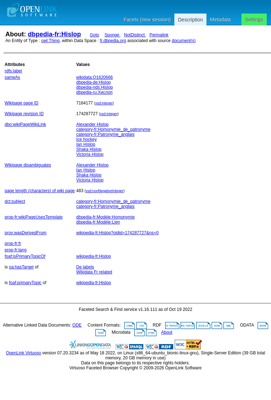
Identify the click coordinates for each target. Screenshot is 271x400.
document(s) (184, 40)
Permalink (158, 34)
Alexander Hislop (92, 124)
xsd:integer (104, 103)
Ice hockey (86, 139)
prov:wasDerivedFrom (25, 232)
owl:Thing (50, 40)
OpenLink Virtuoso (23, 352)
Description (190, 19)
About (166, 332)
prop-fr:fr (13, 243)
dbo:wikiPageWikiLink (25, 124)
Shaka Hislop (89, 149)
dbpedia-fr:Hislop (54, 34)
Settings (254, 19)
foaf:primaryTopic (25, 282)
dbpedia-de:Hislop (93, 82)
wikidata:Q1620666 (94, 77)
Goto (94, 34)
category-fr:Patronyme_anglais (105, 134)
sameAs (12, 77)
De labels (85, 267)
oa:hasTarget (21, 267)
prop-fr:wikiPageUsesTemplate (34, 217)
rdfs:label (13, 70)
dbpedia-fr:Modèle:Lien (98, 222)
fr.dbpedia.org (113, 40)
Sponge (112, 34)
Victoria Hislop (89, 154)
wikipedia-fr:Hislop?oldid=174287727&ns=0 (117, 232)
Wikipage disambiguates (28, 165)
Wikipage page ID (22, 103)
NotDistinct (135, 34)
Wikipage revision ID (24, 113)
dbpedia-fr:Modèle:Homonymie (105, 217)
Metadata (220, 19)
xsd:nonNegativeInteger (105, 191)
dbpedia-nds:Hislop (94, 87)
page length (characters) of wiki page (40, 190)
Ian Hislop (85, 144)
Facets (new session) (147, 19)
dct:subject (15, 201)
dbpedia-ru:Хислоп (94, 92)
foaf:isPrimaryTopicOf (25, 256)
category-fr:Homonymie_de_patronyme (113, 129)
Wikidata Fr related (94, 272)
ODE (77, 325)
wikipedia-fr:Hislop (93, 256)
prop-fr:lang (15, 249)
